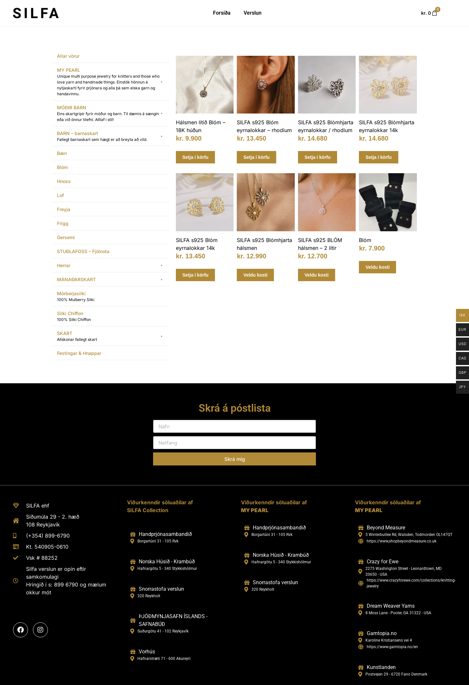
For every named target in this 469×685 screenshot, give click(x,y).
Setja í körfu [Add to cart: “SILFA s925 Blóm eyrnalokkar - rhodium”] (256, 157)
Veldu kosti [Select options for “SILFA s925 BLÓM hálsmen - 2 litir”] (317, 275)
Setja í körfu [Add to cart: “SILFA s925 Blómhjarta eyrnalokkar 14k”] (378, 157)
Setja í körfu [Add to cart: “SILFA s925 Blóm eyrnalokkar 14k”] (195, 275)
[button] (110, 81)
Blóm (365, 240)
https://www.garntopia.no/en (392, 647)
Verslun (253, 13)
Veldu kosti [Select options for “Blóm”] (377, 267)
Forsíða (222, 13)
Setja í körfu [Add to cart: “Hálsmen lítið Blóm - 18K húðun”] (195, 157)
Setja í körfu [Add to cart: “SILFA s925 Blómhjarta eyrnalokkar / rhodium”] (318, 157)
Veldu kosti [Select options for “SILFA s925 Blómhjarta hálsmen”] (255, 275)
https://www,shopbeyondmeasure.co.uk (401, 541)
